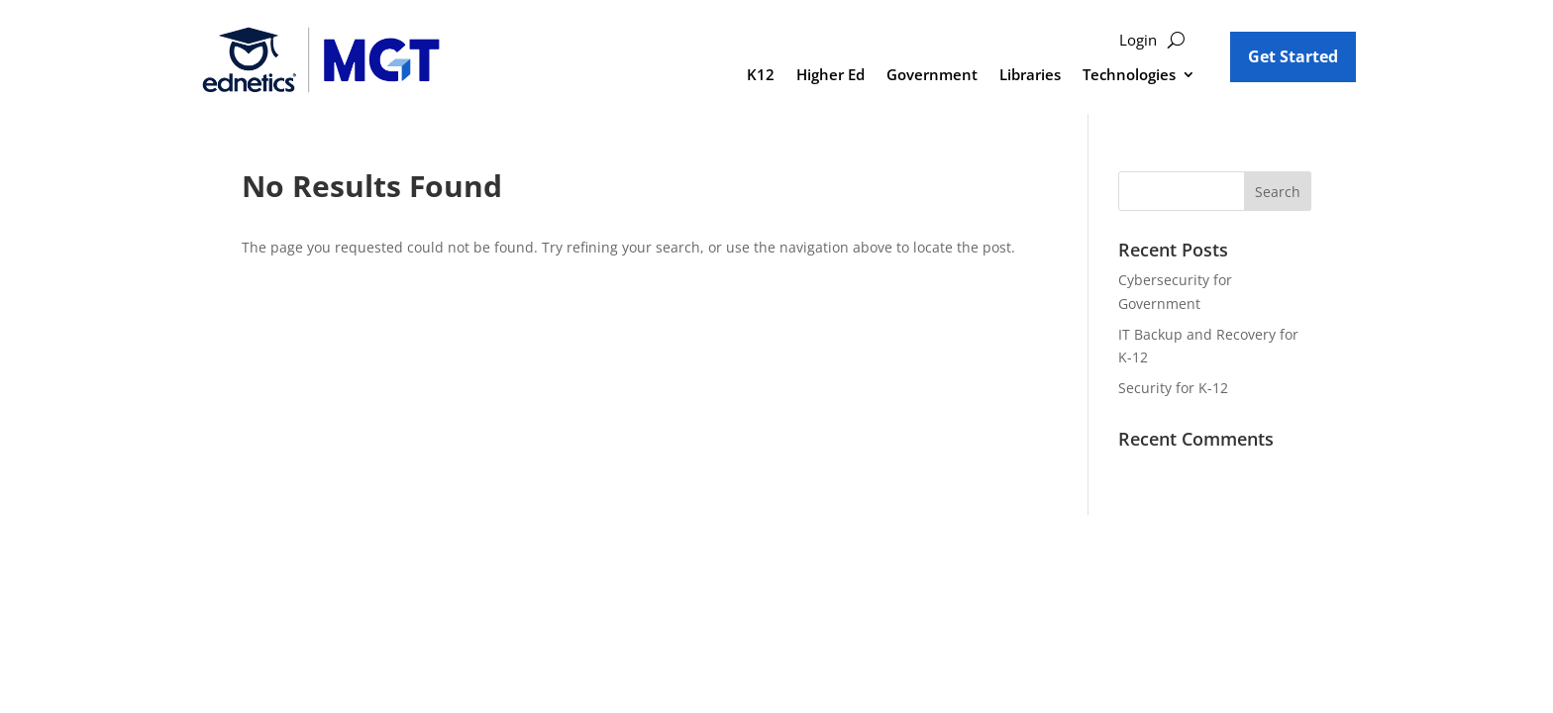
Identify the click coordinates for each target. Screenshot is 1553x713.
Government (932, 75)
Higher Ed (830, 75)
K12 (761, 75)
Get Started (1293, 56)
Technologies (1129, 75)
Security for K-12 (1173, 387)
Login (1138, 41)
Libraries (1030, 75)
